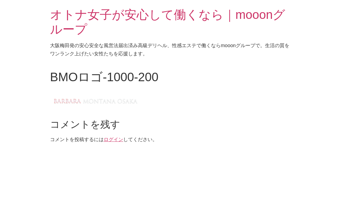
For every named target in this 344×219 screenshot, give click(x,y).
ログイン (113, 139)
